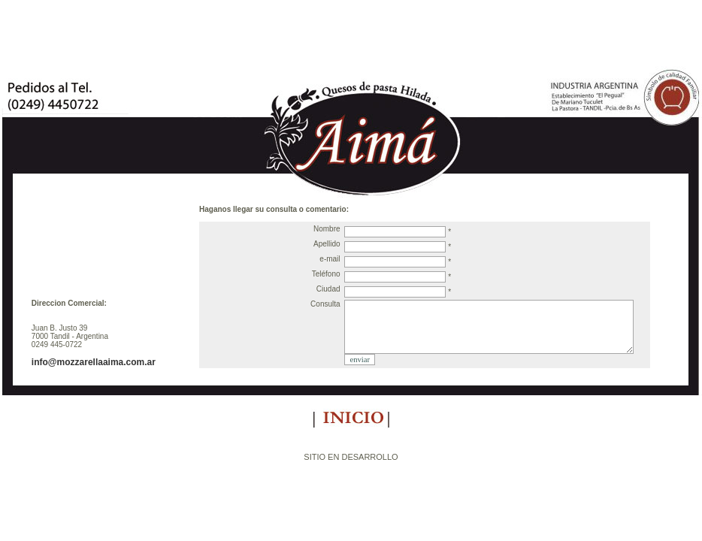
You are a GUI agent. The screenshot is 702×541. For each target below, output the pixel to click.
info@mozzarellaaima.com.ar (94, 362)
